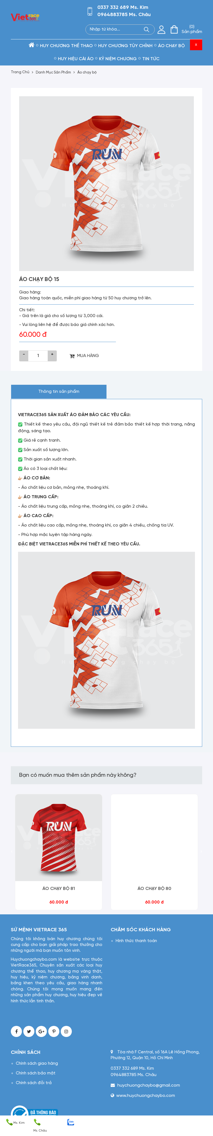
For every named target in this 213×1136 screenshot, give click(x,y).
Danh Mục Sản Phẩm (53, 72)
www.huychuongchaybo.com (145, 1095)
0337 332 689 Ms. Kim (122, 7)
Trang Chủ (20, 72)
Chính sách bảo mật (35, 1073)
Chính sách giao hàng (37, 1063)
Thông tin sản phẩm (58, 391)
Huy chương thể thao (66, 46)
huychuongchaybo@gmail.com (148, 1085)
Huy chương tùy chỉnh (125, 46)
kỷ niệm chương (118, 59)
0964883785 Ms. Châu (124, 14)
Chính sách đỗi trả (34, 1083)
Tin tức (150, 59)
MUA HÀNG (84, 356)
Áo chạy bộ (171, 46)
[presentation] (12, 852)
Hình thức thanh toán (136, 941)
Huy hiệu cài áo (75, 59)
